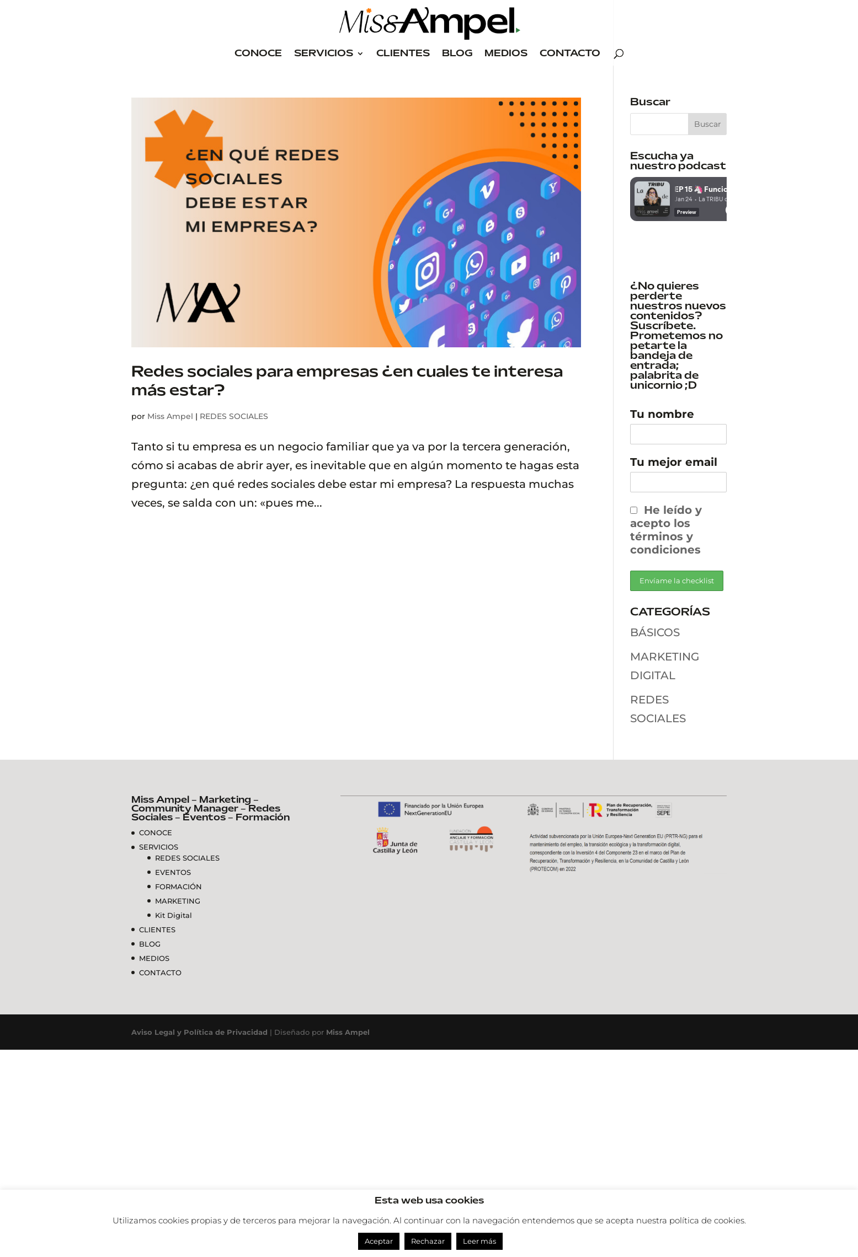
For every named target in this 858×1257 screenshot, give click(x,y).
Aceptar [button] (379, 1241)
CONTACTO (570, 54)
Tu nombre (662, 414)
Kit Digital (173, 915)
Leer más (479, 1241)
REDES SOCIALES (234, 416)
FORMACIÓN (178, 886)
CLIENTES (403, 54)
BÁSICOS (655, 632)
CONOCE (258, 54)
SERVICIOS (323, 54)
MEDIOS (505, 54)
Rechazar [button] (428, 1241)
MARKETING (177, 900)
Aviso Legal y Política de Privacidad (199, 1032)
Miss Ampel (170, 416)
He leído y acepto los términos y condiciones (666, 529)
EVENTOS (173, 872)
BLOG (457, 54)
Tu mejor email (673, 462)
